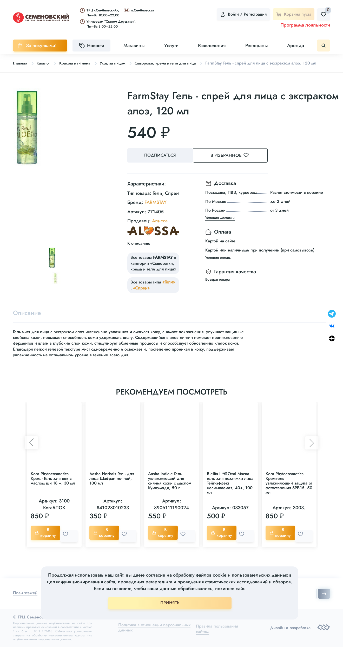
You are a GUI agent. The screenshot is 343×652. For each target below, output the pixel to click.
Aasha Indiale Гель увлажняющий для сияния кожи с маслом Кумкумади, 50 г (169, 488)
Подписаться (161, 163)
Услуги (171, 45)
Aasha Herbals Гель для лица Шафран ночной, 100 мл (111, 485)
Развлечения (212, 45)
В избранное (236, 162)
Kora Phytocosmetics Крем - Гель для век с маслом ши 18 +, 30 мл (53, 485)
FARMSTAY (155, 208)
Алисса (160, 227)
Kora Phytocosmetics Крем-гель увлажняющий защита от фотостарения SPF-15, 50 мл (289, 490)
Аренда (295, 45)
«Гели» (168, 289)
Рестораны (256, 45)
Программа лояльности (305, 25)
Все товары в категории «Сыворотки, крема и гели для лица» (153, 270)
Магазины (133, 45)
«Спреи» (141, 294)
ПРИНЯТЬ (169, 603)
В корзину (46, 540)
